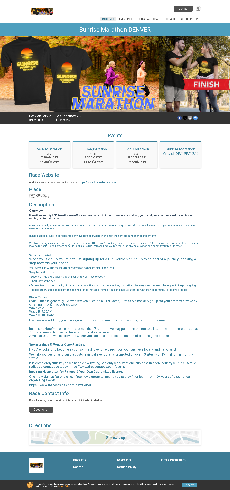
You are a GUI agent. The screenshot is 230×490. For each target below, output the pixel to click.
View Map (115, 438)
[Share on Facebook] (180, 118)
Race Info (108, 19)
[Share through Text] (195, 118)
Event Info (126, 19)
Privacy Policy (64, 486)
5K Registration (49, 149)
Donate (183, 8)
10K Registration (93, 149)
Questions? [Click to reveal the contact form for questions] (41, 409)
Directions (64, 120)
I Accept (189, 485)
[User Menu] (198, 8)
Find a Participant (149, 19)
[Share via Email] (190, 118)
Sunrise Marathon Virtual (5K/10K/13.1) (180, 151)
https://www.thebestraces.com (97, 182)
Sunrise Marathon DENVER (115, 29)
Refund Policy (189, 19)
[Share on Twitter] (185, 118)
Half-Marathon (137, 149)
